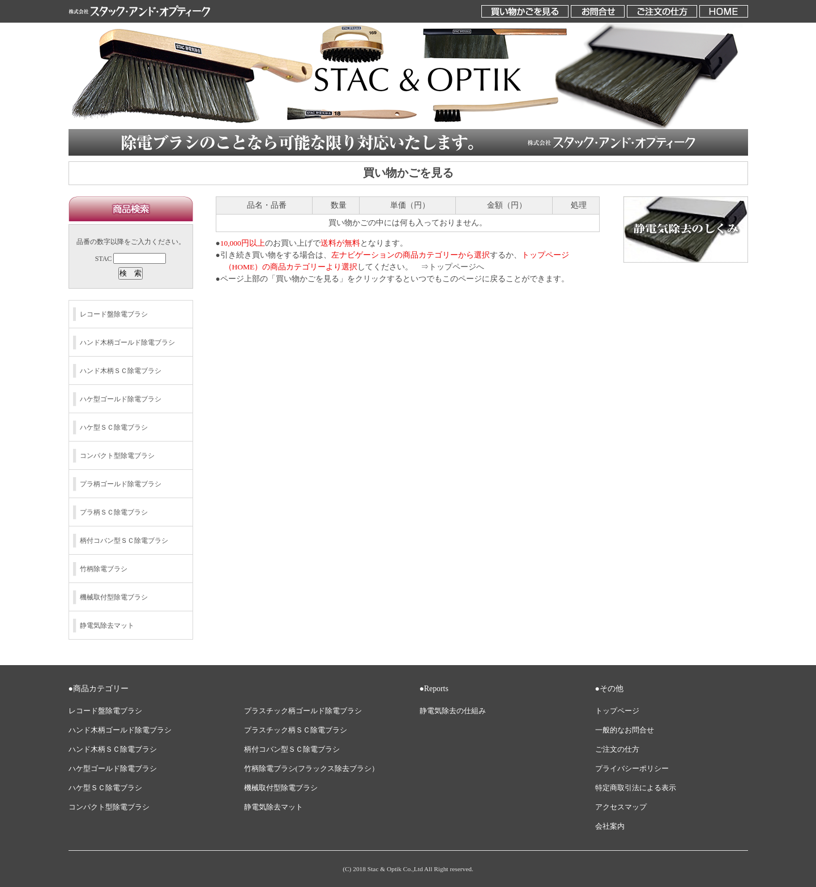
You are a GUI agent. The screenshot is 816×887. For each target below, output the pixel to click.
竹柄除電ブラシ (103, 569)
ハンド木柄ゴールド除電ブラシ (127, 342)
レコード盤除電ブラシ (114, 314)
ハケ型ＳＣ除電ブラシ (114, 427)
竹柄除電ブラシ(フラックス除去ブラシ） (311, 769)
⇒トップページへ (452, 267)
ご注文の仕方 (617, 749)
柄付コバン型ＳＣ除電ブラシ (124, 541)
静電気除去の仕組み (453, 711)
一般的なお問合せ (624, 730)
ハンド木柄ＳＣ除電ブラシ (120, 371)
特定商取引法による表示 (635, 788)
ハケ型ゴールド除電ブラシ (120, 399)
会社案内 (610, 826)
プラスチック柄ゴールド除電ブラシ (303, 711)
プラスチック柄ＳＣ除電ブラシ (295, 730)
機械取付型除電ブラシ (114, 597)
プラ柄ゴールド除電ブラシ (120, 484)
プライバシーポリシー (632, 769)
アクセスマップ (621, 807)
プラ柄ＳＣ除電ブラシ (114, 512)
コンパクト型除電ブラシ (117, 456)
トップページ (617, 711)
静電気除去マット (107, 625)
